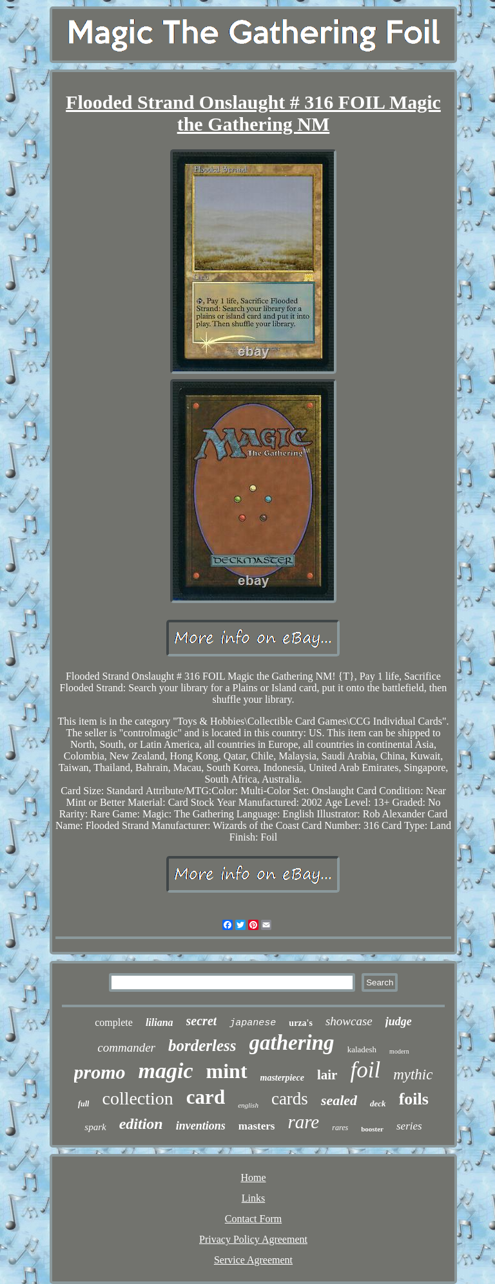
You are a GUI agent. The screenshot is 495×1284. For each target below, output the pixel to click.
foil (365, 1070)
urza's (301, 1023)
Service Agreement (253, 1259)
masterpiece (282, 1078)
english (248, 1105)
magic (166, 1071)
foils (414, 1099)
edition (141, 1123)
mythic (412, 1074)
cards (289, 1098)
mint (227, 1071)
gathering (292, 1042)
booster (372, 1129)
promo (100, 1072)
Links (253, 1198)
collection (137, 1098)
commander (126, 1047)
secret (201, 1021)
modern (399, 1051)
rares (340, 1127)
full (83, 1103)
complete (114, 1022)
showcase (349, 1021)
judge (398, 1021)
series (409, 1126)
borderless (202, 1045)
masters (256, 1126)
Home (253, 1177)
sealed (339, 1100)
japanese (252, 1023)
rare (303, 1122)
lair (327, 1075)
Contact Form (253, 1218)
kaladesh (361, 1049)
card (205, 1097)
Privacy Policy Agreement (253, 1239)
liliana (159, 1022)
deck (378, 1103)
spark (95, 1127)
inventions (201, 1125)
